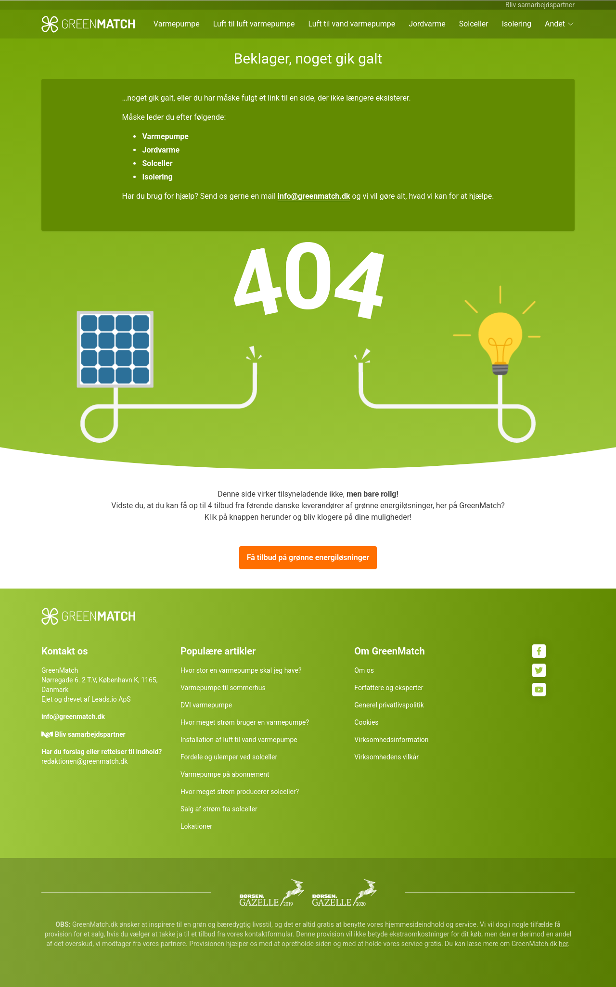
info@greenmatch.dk (314, 196)
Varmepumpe (177, 23)
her (563, 944)
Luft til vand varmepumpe (352, 23)
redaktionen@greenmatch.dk (84, 761)
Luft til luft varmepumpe (254, 23)
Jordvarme (427, 23)
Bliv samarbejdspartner (540, 5)
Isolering (516, 23)
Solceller (473, 23)
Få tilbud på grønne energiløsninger (308, 557)
